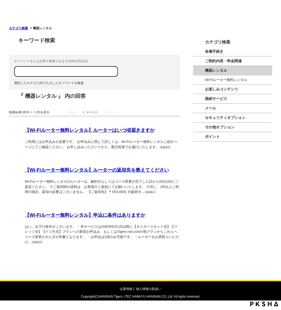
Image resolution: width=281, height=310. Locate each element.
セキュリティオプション (225, 117)
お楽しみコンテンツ (221, 89)
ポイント (212, 136)
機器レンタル (216, 70)
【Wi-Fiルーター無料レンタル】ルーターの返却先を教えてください (97, 170)
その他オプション (219, 127)
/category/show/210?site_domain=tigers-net (199, 70)
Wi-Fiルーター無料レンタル (226, 80)
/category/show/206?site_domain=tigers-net (199, 89)
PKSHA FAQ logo (264, 304)
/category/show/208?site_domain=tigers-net (199, 117)
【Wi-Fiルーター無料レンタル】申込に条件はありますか (85, 215)
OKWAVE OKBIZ (66, 15)
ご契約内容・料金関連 (223, 61)
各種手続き (214, 51)
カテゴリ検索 (18, 28)
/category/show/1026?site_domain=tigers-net (199, 127)
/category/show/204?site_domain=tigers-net (199, 51)
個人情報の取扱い (148, 289)
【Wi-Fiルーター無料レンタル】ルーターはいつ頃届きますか (90, 130)
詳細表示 (165, 147)
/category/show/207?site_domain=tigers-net (199, 98)
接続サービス (216, 98)
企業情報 (126, 289)
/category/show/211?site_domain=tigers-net (199, 136)
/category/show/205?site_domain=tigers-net (199, 61)
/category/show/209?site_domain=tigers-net (199, 108)
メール (210, 108)
